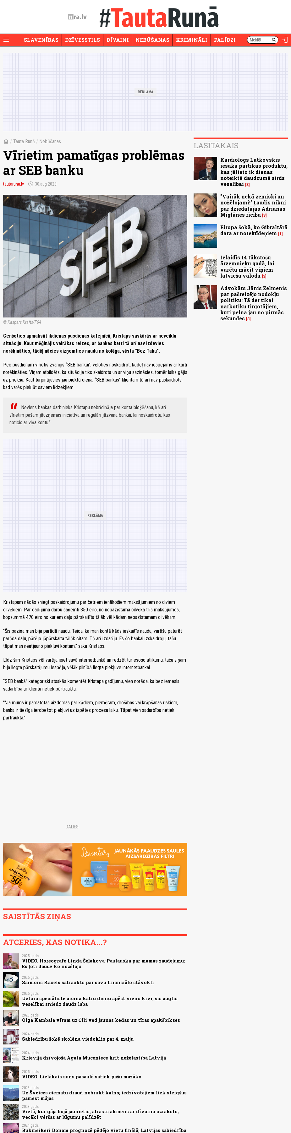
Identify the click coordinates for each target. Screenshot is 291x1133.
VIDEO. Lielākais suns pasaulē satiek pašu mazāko (81, 1077)
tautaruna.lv (13, 184)
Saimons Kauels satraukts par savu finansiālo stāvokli (88, 982)
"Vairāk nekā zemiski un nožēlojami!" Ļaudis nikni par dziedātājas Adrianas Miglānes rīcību (253, 205)
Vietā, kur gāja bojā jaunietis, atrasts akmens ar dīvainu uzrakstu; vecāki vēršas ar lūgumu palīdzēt (100, 1114)
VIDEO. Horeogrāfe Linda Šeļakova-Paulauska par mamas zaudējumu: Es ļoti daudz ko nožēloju (103, 963)
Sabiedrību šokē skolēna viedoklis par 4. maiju (78, 1039)
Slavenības (41, 39)
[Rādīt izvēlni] (6, 40)
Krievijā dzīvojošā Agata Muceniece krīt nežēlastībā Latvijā (94, 1058)
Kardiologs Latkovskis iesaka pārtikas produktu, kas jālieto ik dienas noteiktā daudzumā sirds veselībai (254, 171)
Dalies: (73, 826)
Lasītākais (216, 145)
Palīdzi (225, 39)
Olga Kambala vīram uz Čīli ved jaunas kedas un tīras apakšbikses (101, 1020)
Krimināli (191, 39)
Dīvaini (118, 39)
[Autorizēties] (284, 40)
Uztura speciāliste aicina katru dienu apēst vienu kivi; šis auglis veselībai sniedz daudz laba (100, 1001)
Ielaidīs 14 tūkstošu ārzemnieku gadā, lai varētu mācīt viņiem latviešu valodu (247, 266)
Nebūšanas (152, 39)
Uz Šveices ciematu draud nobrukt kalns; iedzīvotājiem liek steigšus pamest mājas (104, 1095)
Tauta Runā (24, 141)
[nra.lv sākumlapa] (77, 17)
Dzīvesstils (82, 39)
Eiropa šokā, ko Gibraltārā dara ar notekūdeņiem (254, 230)
